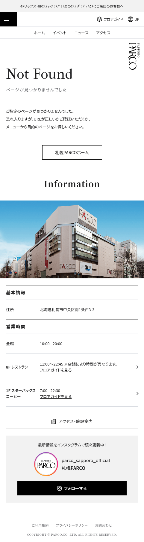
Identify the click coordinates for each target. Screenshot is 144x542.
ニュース (81, 32)
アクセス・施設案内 (76, 421)
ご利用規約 (40, 525)
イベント (59, 32)
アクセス (103, 32)
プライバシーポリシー (72, 525)
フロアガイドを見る (56, 370)
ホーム (39, 32)
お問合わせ (103, 525)
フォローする (75, 488)
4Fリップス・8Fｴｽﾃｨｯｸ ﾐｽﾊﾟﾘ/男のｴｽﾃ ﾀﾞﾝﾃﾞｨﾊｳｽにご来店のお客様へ (72, 6)
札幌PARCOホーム (72, 152)
